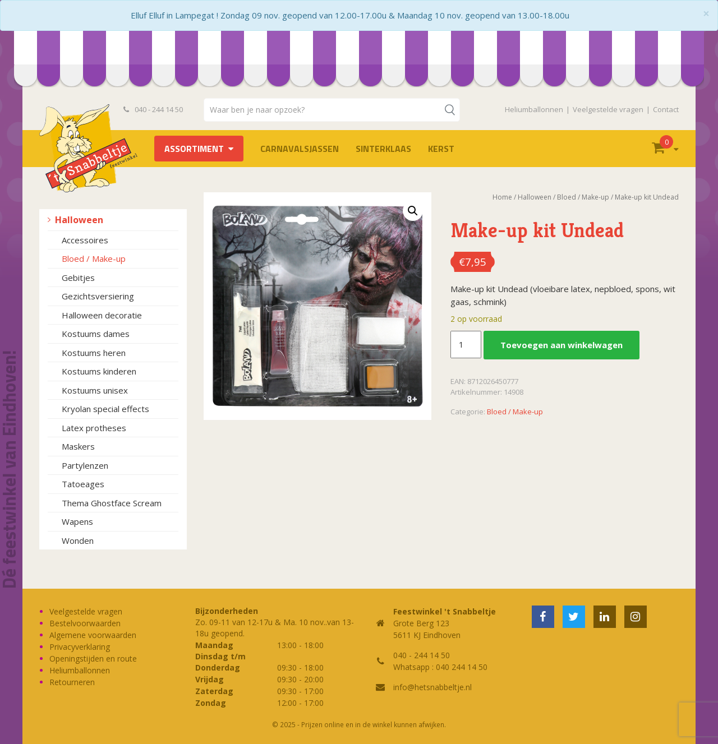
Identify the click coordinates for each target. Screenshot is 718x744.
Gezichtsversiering (98, 296)
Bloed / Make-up (94, 258)
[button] (413, 211)
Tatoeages (83, 483)
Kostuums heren (94, 352)
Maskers (78, 446)
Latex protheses (94, 427)
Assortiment (194, 148)
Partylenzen (85, 465)
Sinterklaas (383, 148)
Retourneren (72, 682)
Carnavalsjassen (299, 148)
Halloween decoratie (102, 315)
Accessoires (85, 240)
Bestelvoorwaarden (85, 623)
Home (502, 197)
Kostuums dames (96, 333)
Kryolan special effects (105, 408)
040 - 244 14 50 (153, 109)
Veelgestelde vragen (608, 109)
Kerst (441, 148)
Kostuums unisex (95, 390)
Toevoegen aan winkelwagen (561, 344)
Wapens (77, 521)
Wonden (78, 540)
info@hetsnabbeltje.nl (432, 687)
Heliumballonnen (534, 109)
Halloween (79, 220)
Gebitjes (78, 277)
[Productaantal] (465, 345)
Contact (666, 109)
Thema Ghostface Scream (112, 503)
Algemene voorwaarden (92, 635)
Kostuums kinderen (99, 371)
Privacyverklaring (79, 646)
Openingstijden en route (93, 658)
